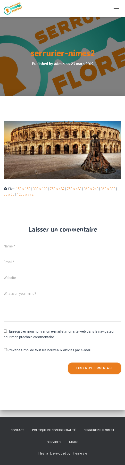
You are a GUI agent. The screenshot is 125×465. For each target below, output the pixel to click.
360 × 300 (108, 189)
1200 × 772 (25, 194)
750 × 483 (74, 189)
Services (54, 442)
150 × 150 (23, 189)
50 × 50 (9, 194)
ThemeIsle (79, 453)
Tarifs (73, 442)
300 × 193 (40, 189)
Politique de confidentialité (54, 430)
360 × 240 (91, 189)
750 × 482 (57, 189)
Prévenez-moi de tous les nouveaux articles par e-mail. (49, 350)
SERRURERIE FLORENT (99, 430)
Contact (17, 430)
